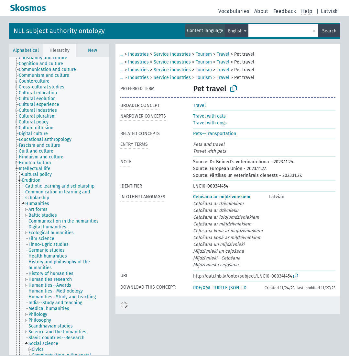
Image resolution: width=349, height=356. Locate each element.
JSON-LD (237, 288)
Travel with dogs (210, 123)
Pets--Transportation (214, 133)
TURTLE (220, 288)
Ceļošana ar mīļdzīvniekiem (221, 197)
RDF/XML (202, 288)
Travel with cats (209, 116)
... (121, 54)
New (92, 50)
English (235, 31)
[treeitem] (45, 58)
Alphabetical (26, 50)
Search (329, 31)
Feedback (284, 11)
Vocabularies (233, 11)
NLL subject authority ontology (59, 31)
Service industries (172, 54)
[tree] (59, 206)
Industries (138, 54)
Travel (223, 54)
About (261, 11)
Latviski (330, 11)
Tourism (204, 54)
